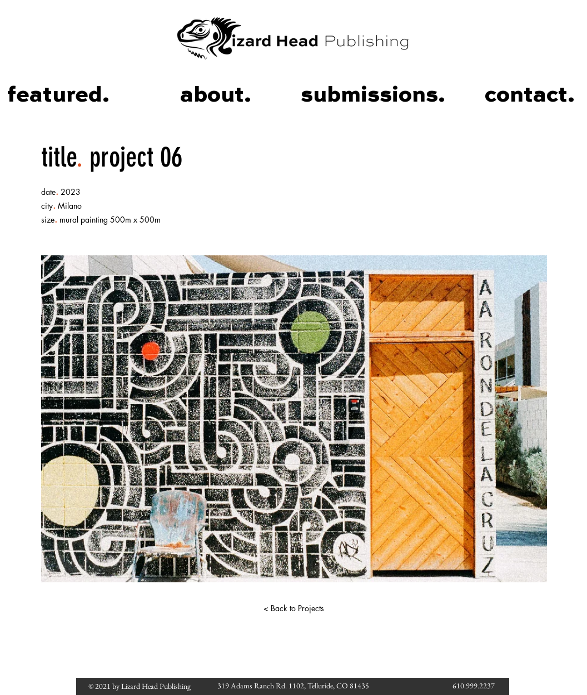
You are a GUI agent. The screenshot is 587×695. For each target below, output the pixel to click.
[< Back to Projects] (293, 608)
